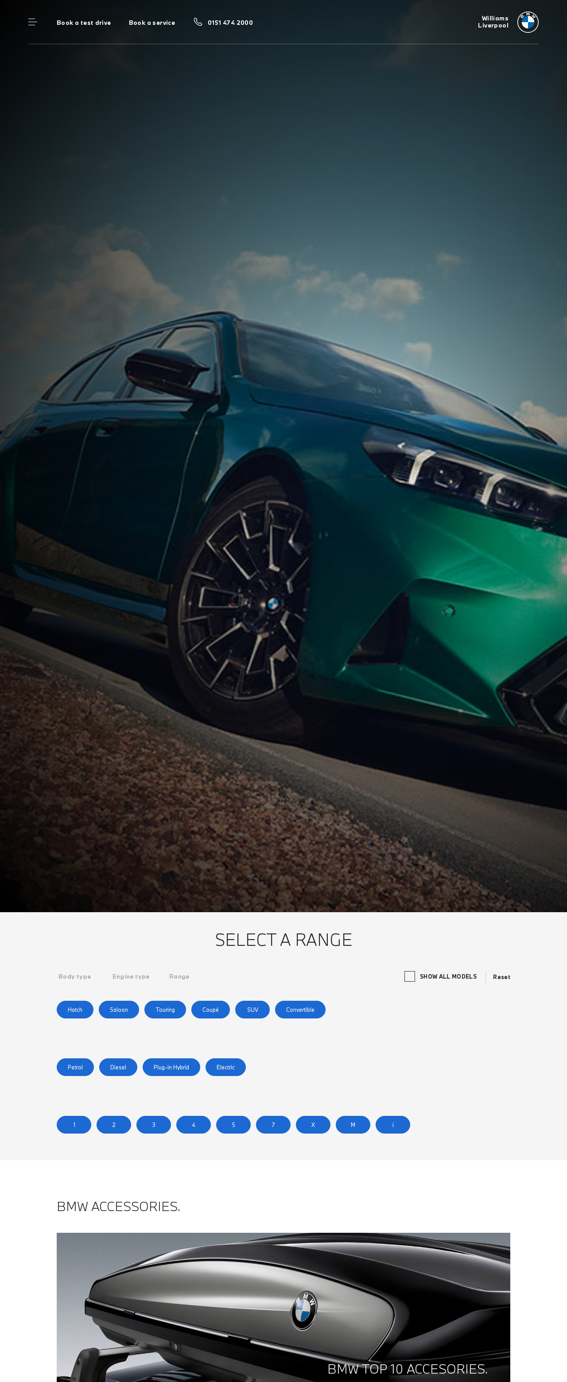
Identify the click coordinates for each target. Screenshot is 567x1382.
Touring (165, 1009)
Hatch (75, 1009)
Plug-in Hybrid (171, 1067)
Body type (74, 976)
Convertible (300, 1009)
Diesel (118, 1067)
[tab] (74, 976)
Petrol (75, 1067)
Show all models (441, 976)
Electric (226, 1067)
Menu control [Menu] (33, 22)
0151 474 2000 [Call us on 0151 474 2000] (230, 23)
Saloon (119, 1009)
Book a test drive (84, 23)
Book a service (152, 23)
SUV (252, 1009)
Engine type (131, 976)
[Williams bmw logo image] (508, 22)
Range (179, 976)
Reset (501, 976)
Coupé (210, 1009)
